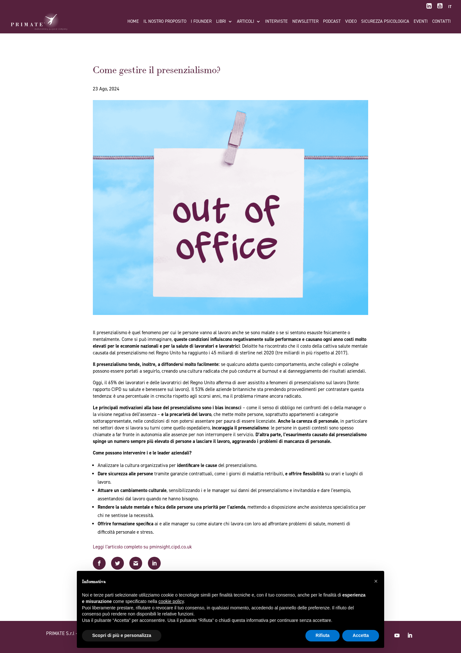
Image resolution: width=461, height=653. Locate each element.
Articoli (245, 21)
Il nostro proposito (164, 21)
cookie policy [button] (171, 601)
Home (133, 21)
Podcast (332, 21)
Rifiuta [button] (323, 635)
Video (351, 21)
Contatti (441, 21)
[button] (376, 581)
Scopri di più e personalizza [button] (121, 635)
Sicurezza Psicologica (385, 21)
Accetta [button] (360, 635)
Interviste (276, 21)
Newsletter (305, 21)
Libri (221, 21)
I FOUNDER (201, 21)
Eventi (421, 21)
